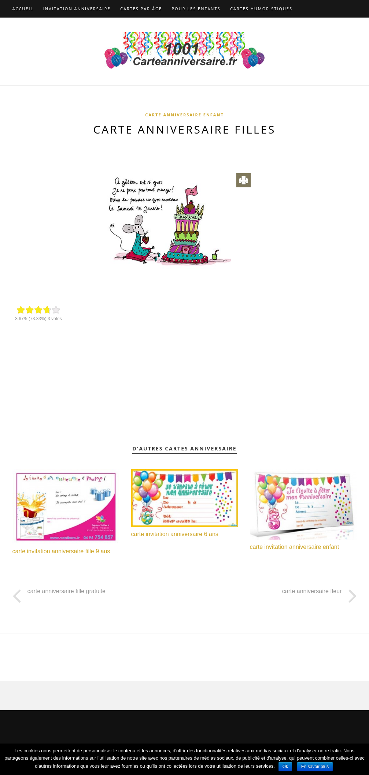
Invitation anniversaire (77, 8)
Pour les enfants (196, 8)
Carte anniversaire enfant (184, 114)
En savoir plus (315, 766)
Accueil (23, 8)
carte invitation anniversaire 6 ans (174, 534)
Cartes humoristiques (261, 8)
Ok (285, 766)
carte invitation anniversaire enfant (294, 547)
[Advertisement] (184, 151)
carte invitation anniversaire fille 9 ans (61, 551)
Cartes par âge (141, 8)
